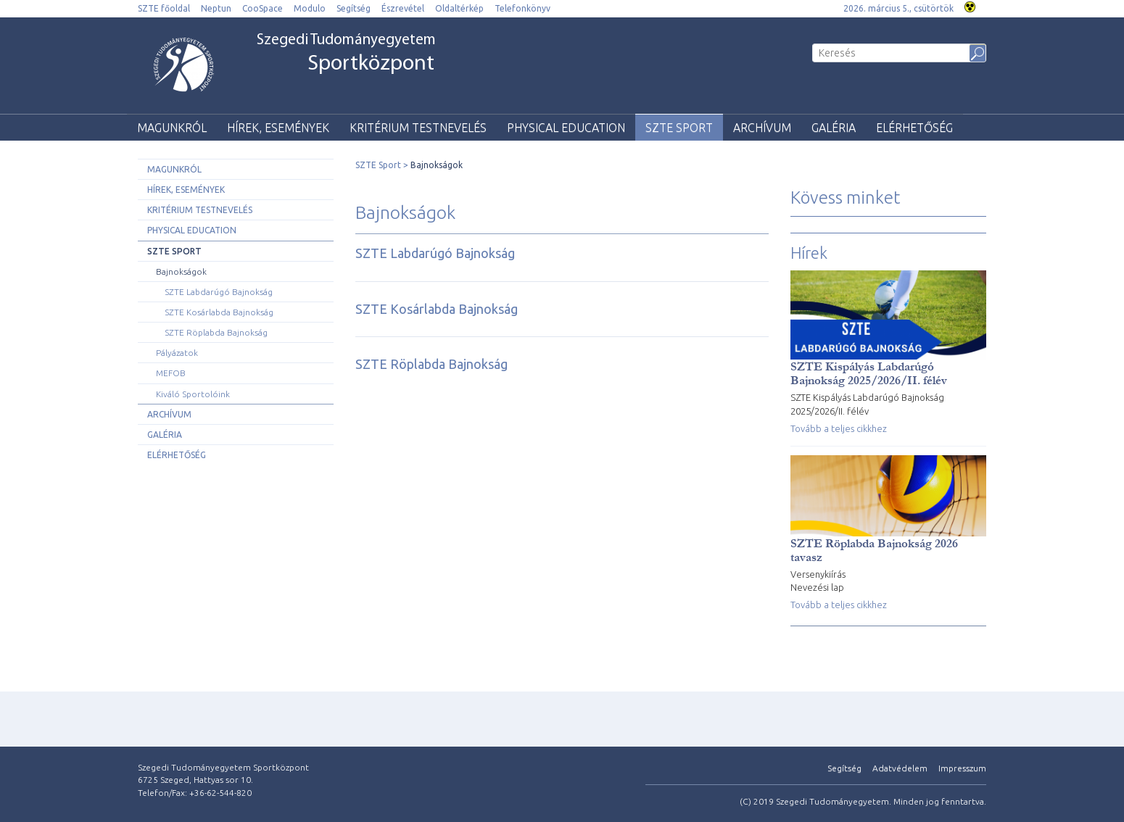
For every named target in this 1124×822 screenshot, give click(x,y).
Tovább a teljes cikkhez (838, 428)
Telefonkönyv (522, 8)
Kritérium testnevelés (418, 127)
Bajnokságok (181, 271)
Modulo (310, 8)
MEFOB (171, 373)
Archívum (762, 127)
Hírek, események (278, 127)
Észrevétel (402, 8)
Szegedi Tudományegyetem (346, 54)
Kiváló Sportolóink (193, 394)
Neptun (216, 8)
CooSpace (262, 8)
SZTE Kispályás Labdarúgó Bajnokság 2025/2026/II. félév (868, 373)
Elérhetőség (914, 127)
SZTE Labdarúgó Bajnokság (219, 291)
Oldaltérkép (459, 8)
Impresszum (962, 768)
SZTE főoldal (164, 8)
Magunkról (172, 127)
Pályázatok (177, 352)
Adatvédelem (899, 768)
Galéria (833, 127)
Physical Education (566, 127)
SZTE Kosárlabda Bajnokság (219, 312)
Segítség (353, 8)
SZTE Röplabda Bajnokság (216, 332)
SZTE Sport (679, 127)
